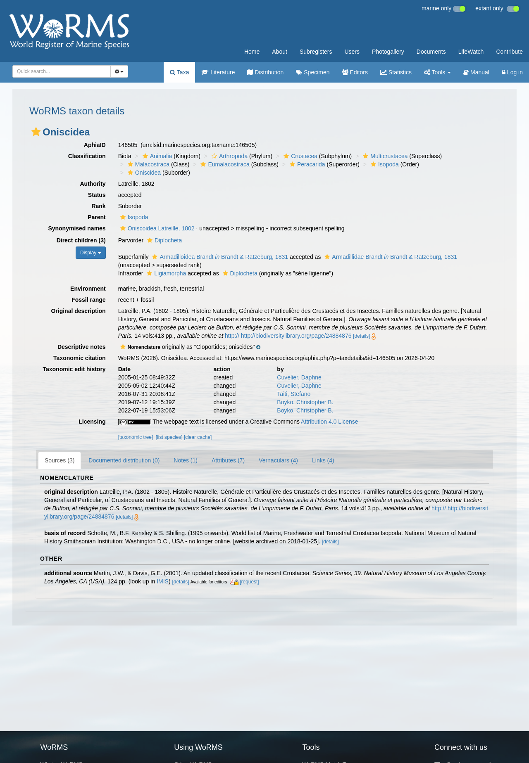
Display (90, 253)
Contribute (509, 51)
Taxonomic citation (79, 358)
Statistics (396, 72)
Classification (87, 156)
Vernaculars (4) (278, 460)
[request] (249, 582)
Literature (218, 72)
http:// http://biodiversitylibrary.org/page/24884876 (288, 335)
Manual (476, 72)
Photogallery (388, 51)
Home (252, 51)
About (279, 51)
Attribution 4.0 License (329, 421)
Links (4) (323, 460)
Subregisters (316, 51)
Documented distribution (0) (124, 460)
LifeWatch (471, 51)
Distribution (265, 72)
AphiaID (95, 145)
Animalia (156, 156)
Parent (97, 217)
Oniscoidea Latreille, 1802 (156, 228)
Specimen (312, 72)
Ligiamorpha (165, 273)
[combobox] (61, 71)
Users (352, 51)
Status (97, 195)
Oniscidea (143, 172)
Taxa (179, 72)
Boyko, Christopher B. (305, 402)
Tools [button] (437, 72)
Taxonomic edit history (74, 369)
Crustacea (299, 156)
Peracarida (306, 164)
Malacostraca (147, 164)
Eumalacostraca (223, 164)
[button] (36, 132)
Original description (78, 311)
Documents (431, 51)
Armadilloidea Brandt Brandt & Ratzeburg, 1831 (219, 257)
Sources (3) (59, 460)
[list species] (169, 437)
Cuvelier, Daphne (299, 377)
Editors (355, 72)
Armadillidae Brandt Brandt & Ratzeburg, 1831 (389, 257)
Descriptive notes (81, 347)
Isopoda (384, 164)
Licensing (92, 421)
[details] (361, 336)
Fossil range (88, 299)
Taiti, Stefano (293, 394)
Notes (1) (186, 460)
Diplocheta (163, 240)
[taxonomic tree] (135, 437)
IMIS (163, 581)
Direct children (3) (81, 240)
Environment (88, 288)
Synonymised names (76, 228)
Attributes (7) (228, 460)
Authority (92, 183)
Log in (512, 72)
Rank (98, 206)
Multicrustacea (384, 156)
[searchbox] (59, 71)
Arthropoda (229, 156)
